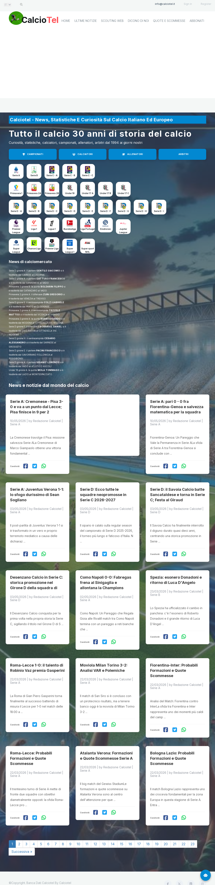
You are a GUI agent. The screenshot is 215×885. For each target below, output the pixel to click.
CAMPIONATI (32, 154)
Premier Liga (52, 248)
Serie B (34, 175)
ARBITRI (183, 154)
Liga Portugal (87, 229)
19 (157, 833)
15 (121, 833)
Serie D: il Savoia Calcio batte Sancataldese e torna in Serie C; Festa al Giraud (177, 490)
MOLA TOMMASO (48, 370)
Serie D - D (69, 211)
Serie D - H (141, 211)
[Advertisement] (107, 78)
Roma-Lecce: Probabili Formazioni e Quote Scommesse (31, 747)
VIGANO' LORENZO (47, 362)
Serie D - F (105, 211)
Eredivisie (105, 229)
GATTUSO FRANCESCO (50, 278)
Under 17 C (123, 193)
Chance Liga (34, 248)
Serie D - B (34, 211)
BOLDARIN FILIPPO (52, 286)
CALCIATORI (82, 154)
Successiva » (21, 841)
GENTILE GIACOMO (48, 270)
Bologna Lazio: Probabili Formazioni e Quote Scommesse (172, 747)
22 (183, 833)
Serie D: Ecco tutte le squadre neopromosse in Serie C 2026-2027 (103, 490)
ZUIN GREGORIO (53, 294)
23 (192, 833)
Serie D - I (159, 211)
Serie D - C (52, 211)
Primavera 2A (34, 193)
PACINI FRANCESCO (48, 350)
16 (130, 833)
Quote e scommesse (169, 35)
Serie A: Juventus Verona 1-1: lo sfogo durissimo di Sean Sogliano (37, 490)
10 (78, 833)
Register (206, 3)
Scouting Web (112, 35)
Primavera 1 (16, 193)
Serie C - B (69, 175)
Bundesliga (70, 229)
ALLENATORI (132, 154)
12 (95, 833)
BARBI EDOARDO (50, 318)
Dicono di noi (138, 35)
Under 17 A (87, 193)
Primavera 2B (52, 193)
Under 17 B (105, 193)
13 (104, 833)
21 (174, 833)
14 (113, 833)
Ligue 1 (52, 229)
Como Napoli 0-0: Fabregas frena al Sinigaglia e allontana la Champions (105, 576)
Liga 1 (34, 229)
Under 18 (70, 193)
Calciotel (65, 872)
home (66, 35)
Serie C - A (52, 175)
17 (139, 833)
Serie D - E (87, 211)
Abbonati (197, 35)
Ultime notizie (85, 35)
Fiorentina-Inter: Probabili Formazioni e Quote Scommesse (174, 661)
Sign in (188, 3)
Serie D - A (16, 211)
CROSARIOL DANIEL (50, 326)
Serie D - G (123, 211)
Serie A (16, 175)
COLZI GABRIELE (54, 302)
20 (166, 833)
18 (148, 833)
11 (86, 833)
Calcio (44, 20)
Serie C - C (87, 175)
